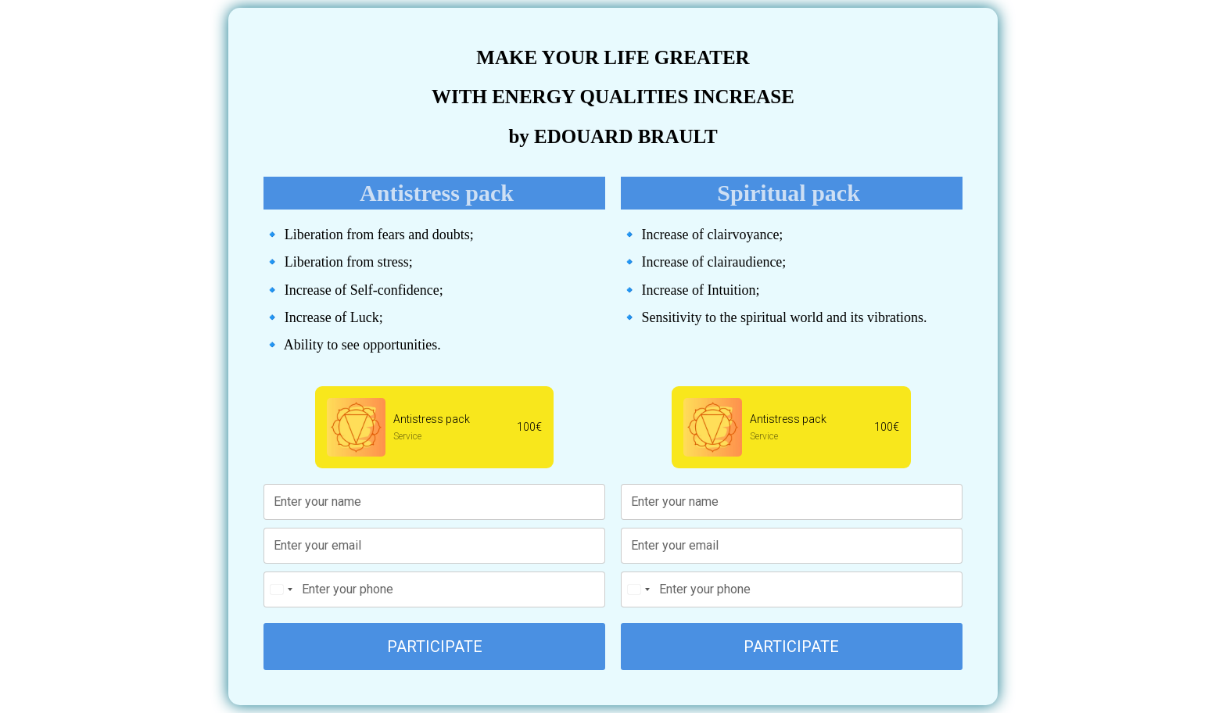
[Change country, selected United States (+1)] (280, 589)
